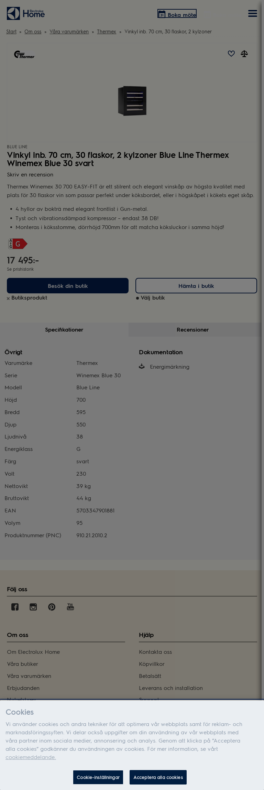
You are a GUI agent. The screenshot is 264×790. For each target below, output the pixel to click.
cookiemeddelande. (31, 756)
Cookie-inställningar (98, 777)
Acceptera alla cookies (158, 777)
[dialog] (132, 745)
